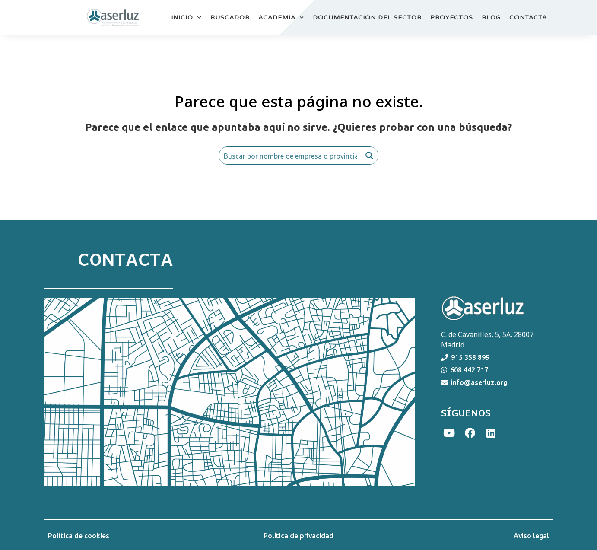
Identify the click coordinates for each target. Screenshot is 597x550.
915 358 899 (470, 357)
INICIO (186, 17)
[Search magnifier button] (369, 155)
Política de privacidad (298, 536)
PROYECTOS (451, 17)
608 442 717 (469, 370)
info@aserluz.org (479, 382)
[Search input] (290, 155)
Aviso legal (531, 536)
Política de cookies (78, 536)
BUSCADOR (230, 17)
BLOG (491, 17)
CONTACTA (528, 17)
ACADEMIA (281, 17)
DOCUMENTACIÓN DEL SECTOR (367, 17)
